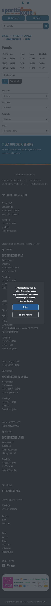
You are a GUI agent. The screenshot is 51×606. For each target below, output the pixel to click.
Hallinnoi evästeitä (25, 314)
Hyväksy (25, 307)
